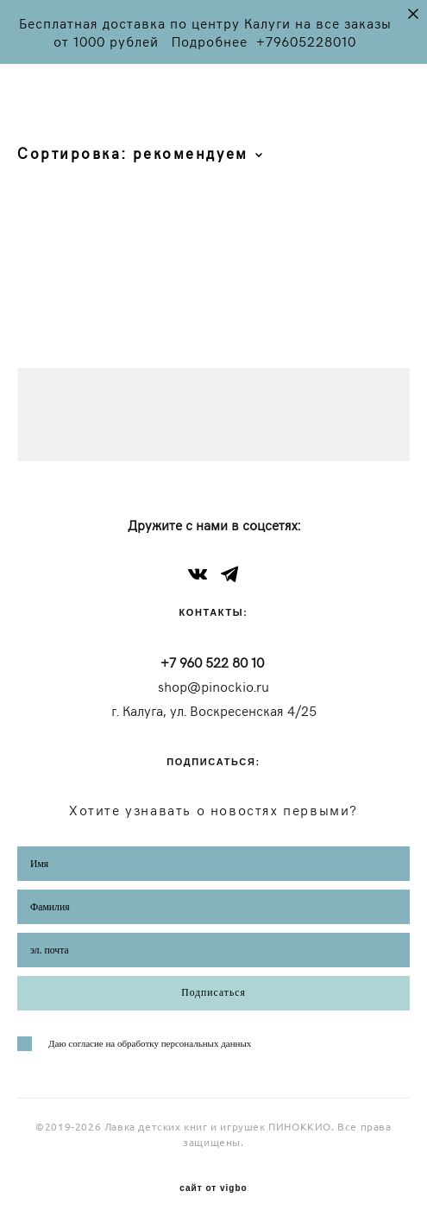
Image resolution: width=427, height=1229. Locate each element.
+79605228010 (306, 41)
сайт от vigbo (213, 1188)
